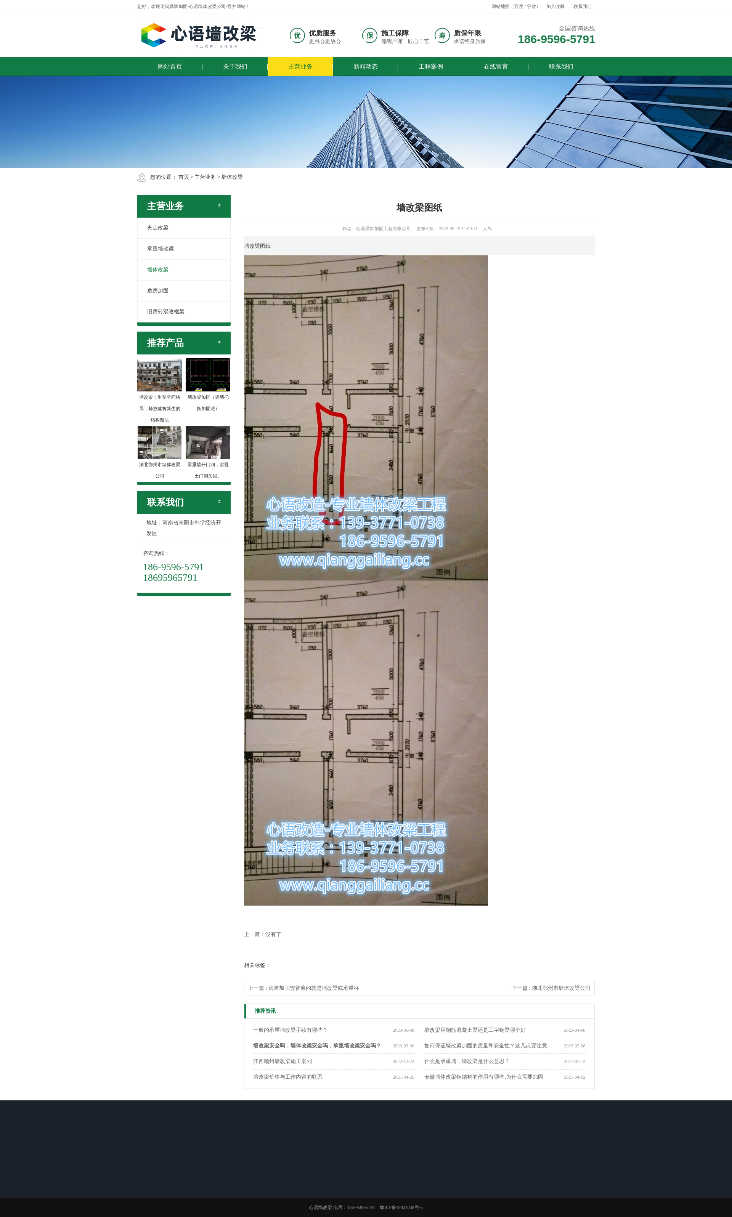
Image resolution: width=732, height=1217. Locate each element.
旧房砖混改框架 (166, 311)
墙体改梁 (232, 177)
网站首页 (170, 66)
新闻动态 (365, 66)
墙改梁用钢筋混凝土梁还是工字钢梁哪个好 (475, 1030)
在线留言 (496, 66)
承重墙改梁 (160, 249)
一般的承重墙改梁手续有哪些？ (290, 1030)
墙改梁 (252, 246)
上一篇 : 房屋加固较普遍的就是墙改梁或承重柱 (303, 988)
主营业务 (300, 66)
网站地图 (500, 6)
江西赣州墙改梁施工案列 (282, 1061)
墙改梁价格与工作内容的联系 (288, 1077)
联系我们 (582, 6)
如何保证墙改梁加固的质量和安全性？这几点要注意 (485, 1046)
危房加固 (158, 290)
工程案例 (431, 66)
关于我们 (235, 66)
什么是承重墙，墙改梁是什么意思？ (467, 1061)
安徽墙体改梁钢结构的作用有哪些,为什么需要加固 (483, 1077)
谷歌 (531, 6)
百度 (518, 6)
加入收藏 (555, 6)
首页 (183, 177)
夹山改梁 (158, 228)
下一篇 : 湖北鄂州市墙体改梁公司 (551, 988)
